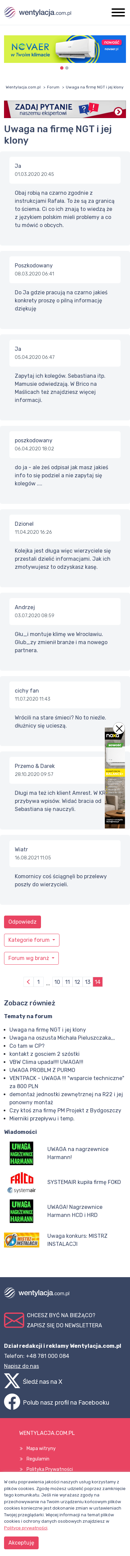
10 (57, 982)
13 (87, 982)
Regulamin (38, 1459)
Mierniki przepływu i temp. (42, 1118)
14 (97, 982)
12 (77, 982)
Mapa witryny (41, 1448)
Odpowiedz (22, 922)
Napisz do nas (21, 1366)
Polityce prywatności (25, 1527)
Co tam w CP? (27, 1046)
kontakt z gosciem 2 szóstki (44, 1054)
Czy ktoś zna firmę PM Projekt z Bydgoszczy (65, 1110)
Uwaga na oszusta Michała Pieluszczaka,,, (62, 1038)
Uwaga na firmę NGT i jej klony (47, 1030)
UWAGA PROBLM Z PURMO (42, 1070)
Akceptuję (21, 1543)
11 (67, 982)
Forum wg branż (29, 958)
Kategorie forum (29, 940)
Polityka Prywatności (50, 1469)
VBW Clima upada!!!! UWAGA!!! (46, 1062)
